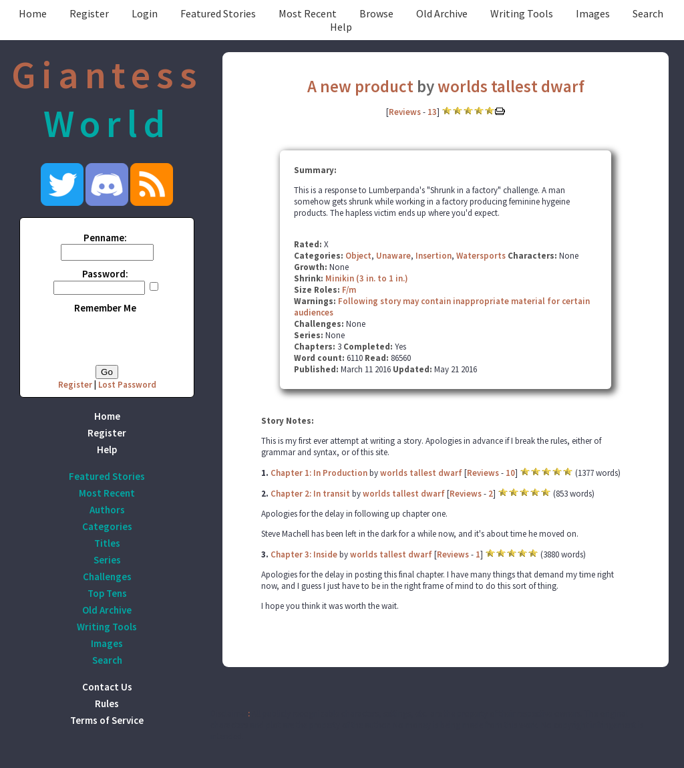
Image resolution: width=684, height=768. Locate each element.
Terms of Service (107, 720)
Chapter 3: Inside (304, 554)
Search (648, 13)
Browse (376, 13)
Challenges (107, 576)
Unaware (393, 255)
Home (33, 13)
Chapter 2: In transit (310, 493)
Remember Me (105, 307)
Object (358, 255)
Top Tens (107, 593)
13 (432, 112)
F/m (349, 289)
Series (107, 559)
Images (593, 13)
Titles (107, 543)
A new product (360, 86)
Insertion (433, 255)
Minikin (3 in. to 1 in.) (366, 278)
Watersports (481, 255)
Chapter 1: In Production (319, 473)
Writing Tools (521, 13)
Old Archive (442, 13)
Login (145, 13)
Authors (107, 509)
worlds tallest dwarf (511, 86)
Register (89, 13)
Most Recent (308, 13)
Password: (105, 273)
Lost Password (127, 384)
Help (341, 26)
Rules (107, 703)
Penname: (105, 237)
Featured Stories (218, 13)
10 (510, 473)
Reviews (405, 112)
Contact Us (107, 686)
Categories (107, 526)
